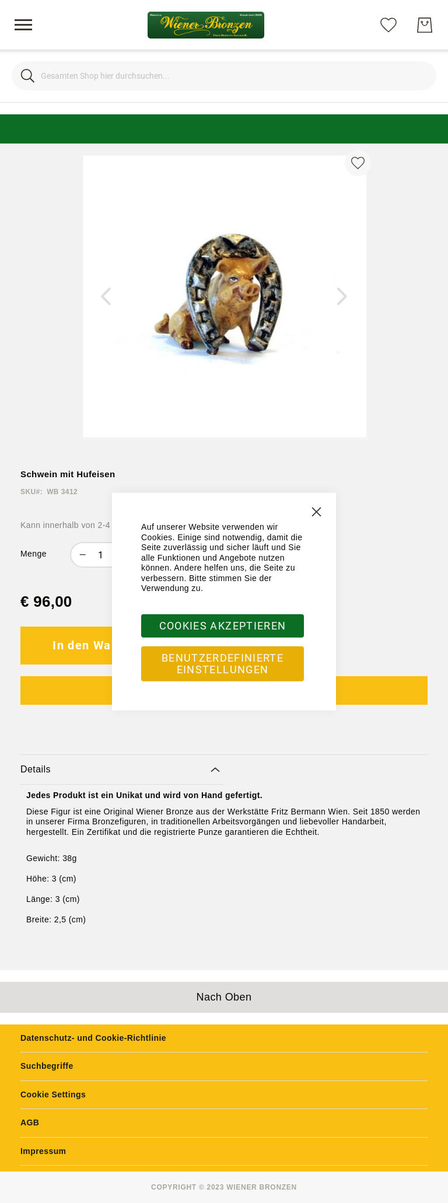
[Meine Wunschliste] (388, 24)
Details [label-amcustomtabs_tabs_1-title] (35, 769)
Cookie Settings (53, 1094)
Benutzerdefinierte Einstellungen (223, 663)
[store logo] (206, 25)
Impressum (43, 1151)
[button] (106, 296)
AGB (29, 1122)
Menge (33, 553)
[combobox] (224, 75)
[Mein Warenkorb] (424, 25)
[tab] (122, 770)
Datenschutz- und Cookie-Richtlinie (93, 1038)
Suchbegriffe (47, 1066)
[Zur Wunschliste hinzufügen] (358, 163)
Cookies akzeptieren (222, 625)
